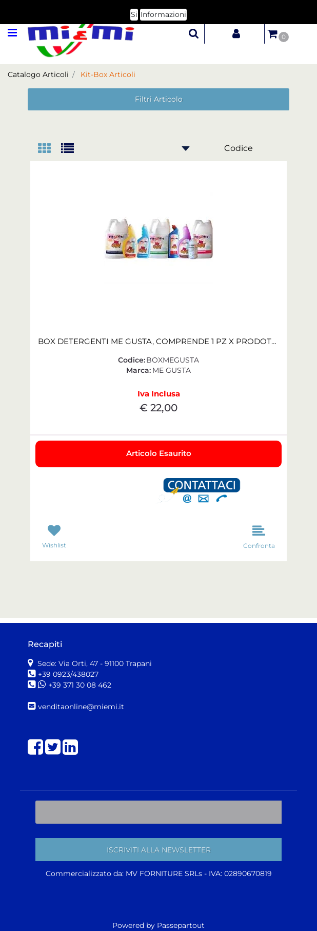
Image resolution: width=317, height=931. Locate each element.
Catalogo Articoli (38, 74)
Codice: (131, 360)
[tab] (49, 149)
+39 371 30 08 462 (79, 685)
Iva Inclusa (158, 393)
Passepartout (181, 925)
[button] (194, 33)
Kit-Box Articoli (108, 74)
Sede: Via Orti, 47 (93, 663)
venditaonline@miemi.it (81, 706)
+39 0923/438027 (69, 674)
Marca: (138, 370)
